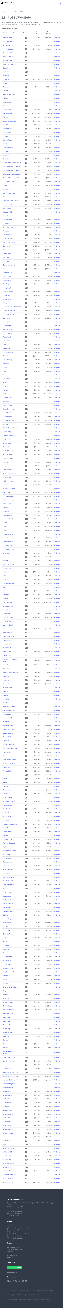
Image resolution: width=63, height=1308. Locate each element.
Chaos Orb (6, 155)
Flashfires (6, 363)
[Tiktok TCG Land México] (19, 1281)
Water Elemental (8, 1137)
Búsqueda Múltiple (13, 1247)
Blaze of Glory (8, 113)
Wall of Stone (7, 1110)
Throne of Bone (8, 1010)
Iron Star (6, 511)
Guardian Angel (8, 450)
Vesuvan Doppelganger (11, 1076)
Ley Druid (6, 579)
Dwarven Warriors (9, 310)
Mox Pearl (6, 695)
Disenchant (7, 280)
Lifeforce (6, 591)
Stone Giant (7, 960)
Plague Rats (7, 771)
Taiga (5, 991)
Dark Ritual (6, 246)
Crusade (6, 231)
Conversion (7, 208)
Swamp (5, 975)
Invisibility (6, 507)
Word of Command (9, 1174)
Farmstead (7, 337)
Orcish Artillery (8, 733)
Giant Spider (7, 416)
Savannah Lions (8, 877)
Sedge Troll (7, 900)
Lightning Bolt (8, 602)
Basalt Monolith (8, 79)
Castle (5, 144)
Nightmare (6, 722)
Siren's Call (6, 930)
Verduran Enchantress (10, 1072)
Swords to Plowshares (10, 987)
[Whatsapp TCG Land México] (14, 1267)
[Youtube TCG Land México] (22, 1281)
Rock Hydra (7, 854)
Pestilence (6, 752)
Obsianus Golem (8, 729)
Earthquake (7, 322)
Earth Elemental (8, 314)
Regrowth (6, 835)
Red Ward (6, 828)
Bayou (5, 83)
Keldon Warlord (8, 564)
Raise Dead (7, 820)
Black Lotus (7, 102)
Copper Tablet (8, 212)
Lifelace (6, 594)
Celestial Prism (8, 147)
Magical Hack (7, 632)
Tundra (5, 1040)
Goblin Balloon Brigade (11, 428)
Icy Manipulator (8, 496)
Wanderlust (7, 1125)
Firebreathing (7, 360)
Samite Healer (8, 869)
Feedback (6, 348)
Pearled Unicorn (8, 744)
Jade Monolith (8, 541)
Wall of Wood (7, 1121)
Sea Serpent (7, 896)
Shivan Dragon (8, 919)
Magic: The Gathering (14, 1249)
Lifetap (5, 598)
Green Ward (7, 443)
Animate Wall (7, 53)
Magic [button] (4, 12)
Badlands (6, 72)
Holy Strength (7, 469)
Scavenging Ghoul (9, 884)
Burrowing (6, 136)
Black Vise (6, 106)
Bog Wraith (7, 128)
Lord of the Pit (8, 625)
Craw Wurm (7, 223)
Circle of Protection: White (12, 178)
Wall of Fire (7, 1102)
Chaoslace (6, 159)
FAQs (9, 1232)
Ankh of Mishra (8, 56)
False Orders (7, 333)
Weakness (6, 1140)
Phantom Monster (9, 763)
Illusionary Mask (8, 500)
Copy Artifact (8, 216)
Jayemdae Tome (9, 549)
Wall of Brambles (9, 1099)
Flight (5, 367)
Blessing (6, 117)
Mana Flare (7, 640)
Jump (5, 557)
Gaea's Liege (7, 405)
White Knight (7, 1152)
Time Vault (6, 1017)
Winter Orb (7, 1167)
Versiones (57, 37)
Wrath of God (8, 1178)
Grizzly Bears (7, 447)
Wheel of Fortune (9, 1148)
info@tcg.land (12, 1272)
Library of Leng (8, 583)
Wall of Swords (8, 1114)
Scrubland (6, 888)
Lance (5, 576)
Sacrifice (6, 866)
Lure (4, 629)
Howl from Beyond (9, 473)
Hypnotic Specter (9, 488)
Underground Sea (9, 1057)
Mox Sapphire (7, 703)
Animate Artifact (9, 45)
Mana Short (7, 644)
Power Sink (6, 794)
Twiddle (5, 1047)
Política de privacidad (14, 1211)
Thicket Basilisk (8, 1002)
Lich (4, 587)
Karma (5, 560)
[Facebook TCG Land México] (16, 1281)
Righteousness (8, 847)
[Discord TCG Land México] (25, 1281)
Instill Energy (7, 504)
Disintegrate (7, 284)
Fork (4, 394)
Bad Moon (6, 68)
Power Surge (7, 797)
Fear (4, 344)
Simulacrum (7, 922)
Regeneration (7, 831)
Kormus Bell (7, 568)
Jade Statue (7, 545)
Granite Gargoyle (9, 435)
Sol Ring (5, 941)
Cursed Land (7, 238)
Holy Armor (7, 466)
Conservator (7, 197)
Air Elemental (7, 37)
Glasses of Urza (8, 420)
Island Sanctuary (8, 534)
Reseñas (10, 1226)
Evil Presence (7, 329)
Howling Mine (7, 477)
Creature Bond (8, 227)
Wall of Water (8, 1118)
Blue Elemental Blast (10, 121)
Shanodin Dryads (8, 911)
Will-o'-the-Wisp (8, 1163)
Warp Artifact (8, 1133)
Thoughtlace (7, 1006)
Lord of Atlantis (8, 621)
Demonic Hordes (8, 269)
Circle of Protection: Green (12, 170)
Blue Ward (6, 125)
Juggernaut (7, 553)
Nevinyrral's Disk (8, 718)
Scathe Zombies (8, 881)
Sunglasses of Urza (9, 972)
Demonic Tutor (8, 272)
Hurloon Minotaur (9, 481)
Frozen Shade (7, 397)
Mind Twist (6, 669)
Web (4, 1144)
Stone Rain (6, 964)
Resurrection (7, 839)
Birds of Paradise (9, 94)
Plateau (6, 786)
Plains (5, 775)
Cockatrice (7, 189)
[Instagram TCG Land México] (13, 1281)
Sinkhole (5, 926)
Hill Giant (6, 462)
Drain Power (7, 299)
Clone (5, 185)
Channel (6, 151)
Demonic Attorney (9, 265)
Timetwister (7, 1025)
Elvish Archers (7, 325)
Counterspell (7, 219)
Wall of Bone (7, 1095)
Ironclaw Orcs (7, 515)
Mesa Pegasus (8, 665)
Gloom (5, 424)
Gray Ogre (6, 439)
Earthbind (6, 318)
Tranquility (6, 1028)
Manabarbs (7, 651)
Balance (6, 75)
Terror (5, 994)
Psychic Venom (8, 809)
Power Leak (7, 790)
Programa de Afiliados (15, 1236)
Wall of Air (6, 1091)
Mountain (6, 676)
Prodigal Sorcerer (9, 801)
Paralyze (6, 740)
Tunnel (5, 1044)
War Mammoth (8, 1129)
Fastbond (6, 341)
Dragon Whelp (8, 291)
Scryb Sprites (7, 892)
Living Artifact (8, 606)
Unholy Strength (8, 1061)
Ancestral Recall (8, 41)
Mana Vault (7, 648)
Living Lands (7, 610)
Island (5, 522)
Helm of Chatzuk (8, 458)
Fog (4, 371)
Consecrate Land (9, 193)
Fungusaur (6, 401)
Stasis (5, 953)
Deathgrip (6, 257)
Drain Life (6, 295)
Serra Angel (7, 907)
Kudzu (5, 572)
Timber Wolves (8, 1013)
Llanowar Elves (8, 617)
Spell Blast (6, 949)
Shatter (5, 915)
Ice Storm (6, 492)
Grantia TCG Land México (23, 12)
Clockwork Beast (9, 181)
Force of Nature (8, 375)
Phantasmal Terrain (9, 759)
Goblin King (7, 432)
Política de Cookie (13, 1215)
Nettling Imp (7, 714)
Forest (5, 382)
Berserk (5, 91)
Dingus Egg (7, 276)
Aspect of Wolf (8, 64)
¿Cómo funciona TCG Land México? (19, 1228)
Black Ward (7, 109)
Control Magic (8, 204)
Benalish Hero (7, 87)
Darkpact (6, 250)
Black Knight (7, 98)
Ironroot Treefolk (9, 519)
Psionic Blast (7, 805)
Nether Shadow (8, 710)
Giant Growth (7, 413)
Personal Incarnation (10, 748)
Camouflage (7, 140)
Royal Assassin (8, 862)
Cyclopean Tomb (9, 242)
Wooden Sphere (8, 1171)
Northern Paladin (9, 725)
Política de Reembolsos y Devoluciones (20, 1234)
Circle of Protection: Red (11, 174)
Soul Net (6, 945)
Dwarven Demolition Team (12, 307)
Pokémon (10, 1251)
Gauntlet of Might (9, 409)
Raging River (7, 816)
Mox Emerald (7, 687)
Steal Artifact (7, 956)
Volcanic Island (8, 1087)
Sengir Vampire (8, 903)
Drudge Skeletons (9, 303)
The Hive (6, 998)
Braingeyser (7, 132)
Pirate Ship (6, 767)
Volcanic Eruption (9, 1084)
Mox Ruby (6, 699)
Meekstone (7, 655)
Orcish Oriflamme (9, 737)
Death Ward (7, 253)
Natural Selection (9, 706)
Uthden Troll (7, 1068)
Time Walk (6, 1021)
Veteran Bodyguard (10, 1080)
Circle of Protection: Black (12, 163)
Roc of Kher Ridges (9, 850)
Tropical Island (8, 1032)
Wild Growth (7, 1159)
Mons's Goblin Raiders (10, 672)
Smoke (5, 938)
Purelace (6, 812)
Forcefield (6, 379)
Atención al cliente (13, 1230)
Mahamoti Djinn (8, 636)
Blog (9, 1281)
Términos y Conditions (14, 1213)
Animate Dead (8, 49)
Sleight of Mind (8, 934)
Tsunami (6, 1036)
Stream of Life (8, 968)
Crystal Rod (7, 235)
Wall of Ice (6, 1106)
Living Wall (6, 613)
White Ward (7, 1156)
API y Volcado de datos (15, 1238)
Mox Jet (6, 691)
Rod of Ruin (7, 858)
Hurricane (6, 485)
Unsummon (6, 1065)
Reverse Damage (9, 843)
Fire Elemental (8, 352)
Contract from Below (10, 200)
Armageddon (7, 60)
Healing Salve (7, 454)
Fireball (5, 356)
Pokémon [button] (11, 12)
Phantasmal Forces (9, 756)
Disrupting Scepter (9, 288)
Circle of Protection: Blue (11, 166)
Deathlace (6, 261)
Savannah (6, 873)
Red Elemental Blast (10, 824)
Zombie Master (8, 1182)
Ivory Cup (6, 538)
